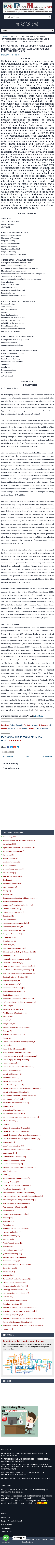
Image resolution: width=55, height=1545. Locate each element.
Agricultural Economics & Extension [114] (19, 848)
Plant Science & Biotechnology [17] (16, 1228)
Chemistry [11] (8, 916)
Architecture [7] (9, 873)
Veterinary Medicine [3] (12, 1304)
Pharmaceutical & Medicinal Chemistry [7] (19, 1193)
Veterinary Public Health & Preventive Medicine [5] (23, 1318)
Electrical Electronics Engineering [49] (18, 970)
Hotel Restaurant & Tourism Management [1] (20, 1056)
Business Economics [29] (13, 901)
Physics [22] (8, 1218)
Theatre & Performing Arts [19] (15, 1286)
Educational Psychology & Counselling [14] (19, 952)
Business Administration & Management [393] (21, 898)
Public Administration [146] (13, 1243)
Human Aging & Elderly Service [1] (16, 1060)
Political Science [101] (11, 1236)
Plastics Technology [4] (12, 1232)
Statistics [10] (8, 1275)
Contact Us (5, 1517)
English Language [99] (11, 981)
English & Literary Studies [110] (15, 977)
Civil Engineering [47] (11, 920)
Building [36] (8, 894)
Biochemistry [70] (10, 880)
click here (38, 716)
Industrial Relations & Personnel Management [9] (22, 1088)
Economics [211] (9, 955)
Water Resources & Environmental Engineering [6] (23, 1325)
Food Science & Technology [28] (15, 1013)
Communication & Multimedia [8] (16, 923)
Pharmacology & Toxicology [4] (15, 1207)
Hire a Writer (6, 1524)
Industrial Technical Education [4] (16, 1092)
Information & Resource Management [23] (19, 1095)
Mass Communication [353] (13, 1146)
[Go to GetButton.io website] (6, 1542)
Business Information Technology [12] (18, 905)
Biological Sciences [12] (12, 884)
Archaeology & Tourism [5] (13, 869)
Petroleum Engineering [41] (14, 1189)
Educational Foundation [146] (14, 948)
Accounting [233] (9, 837)
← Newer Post (7, 757)
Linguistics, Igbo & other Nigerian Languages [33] (22, 1135)
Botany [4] (7, 891)
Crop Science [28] (10, 941)
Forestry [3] (8, 1017)
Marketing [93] (9, 1142)
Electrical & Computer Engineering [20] (19, 966)
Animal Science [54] (10, 858)
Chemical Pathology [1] (12, 909)
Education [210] (9, 945)
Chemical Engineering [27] (13, 912)
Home (4, 37)
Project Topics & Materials (12, 1521)
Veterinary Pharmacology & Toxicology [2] (20, 1311)
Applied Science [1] (10, 866)
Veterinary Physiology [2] (13, 1315)
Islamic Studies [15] (10, 1121)
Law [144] (6, 1124)
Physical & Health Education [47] (15, 1214)
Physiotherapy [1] (10, 1225)
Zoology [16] (8, 1329)
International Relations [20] (14, 1114)
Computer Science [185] (12, 934)
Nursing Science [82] (11, 1182)
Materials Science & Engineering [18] (17, 1149)
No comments (16, 54)
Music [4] (6, 1175)
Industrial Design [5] (11, 1078)
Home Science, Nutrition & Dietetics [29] (19, 1052)
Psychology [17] (9, 1239)
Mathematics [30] (10, 1153)
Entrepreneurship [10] (12, 984)
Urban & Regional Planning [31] (15, 1300)
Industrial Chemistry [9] (12, 1074)
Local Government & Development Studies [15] (21, 1139)
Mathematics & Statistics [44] (14, 1157)
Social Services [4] (10, 1268)
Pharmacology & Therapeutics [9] (16, 1203)
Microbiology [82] (10, 1171)
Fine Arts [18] (8, 1006)
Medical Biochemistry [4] (13, 1164)
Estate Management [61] (12, 995)
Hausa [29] (7, 1038)
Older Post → (48, 757)
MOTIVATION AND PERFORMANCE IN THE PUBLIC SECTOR (25, 1478)
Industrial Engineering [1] (13, 1081)
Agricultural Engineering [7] (14, 851)
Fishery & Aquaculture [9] (13, 1009)
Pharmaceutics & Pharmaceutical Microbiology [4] (23, 1196)
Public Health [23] (10, 1246)
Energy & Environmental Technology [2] (19, 973)
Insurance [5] (8, 1106)
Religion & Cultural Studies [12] (15, 1257)
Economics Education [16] (13, 963)
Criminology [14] (9, 937)
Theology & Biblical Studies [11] (15, 1290)
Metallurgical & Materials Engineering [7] (19, 1167)
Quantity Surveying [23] (12, 1254)
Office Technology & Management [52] (18, 1185)
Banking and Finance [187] (13, 876)
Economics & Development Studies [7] (18, 959)
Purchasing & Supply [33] (13, 1250)
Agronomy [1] (8, 855)
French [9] (7, 1020)
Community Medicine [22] (13, 927)
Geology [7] (7, 1031)
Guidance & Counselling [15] (14, 1034)
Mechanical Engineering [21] (14, 1160)
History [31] (7, 1045)
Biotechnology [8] (10, 887)
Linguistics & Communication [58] (16, 1131)
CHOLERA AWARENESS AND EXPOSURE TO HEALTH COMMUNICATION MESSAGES (22, 1474)
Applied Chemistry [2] (11, 862)
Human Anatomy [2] (10, 1063)
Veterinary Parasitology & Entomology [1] (19, 1308)
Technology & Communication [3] (16, 1282)
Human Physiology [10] (12, 1070)
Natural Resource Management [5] (16, 1178)
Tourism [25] (8, 1297)
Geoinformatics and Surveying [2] (16, 1027)
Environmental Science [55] (14, 991)
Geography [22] (9, 1024)
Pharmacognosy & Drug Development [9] (19, 1200)
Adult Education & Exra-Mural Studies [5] (19, 840)
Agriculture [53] (9, 844)
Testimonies (6, 1528)
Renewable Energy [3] (11, 1261)
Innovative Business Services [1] (16, 1103)
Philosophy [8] (8, 1211)
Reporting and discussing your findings (23, 1341)
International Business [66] (13, 1110)
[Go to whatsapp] (6, 1538)
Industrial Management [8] (13, 1085)
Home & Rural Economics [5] (14, 1049)
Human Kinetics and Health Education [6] (19, 1067)
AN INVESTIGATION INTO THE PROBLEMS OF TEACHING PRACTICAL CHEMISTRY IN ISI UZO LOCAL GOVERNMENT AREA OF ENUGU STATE (27, 1467)
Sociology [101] (9, 1272)
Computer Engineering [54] (14, 930)
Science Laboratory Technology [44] (17, 1264)
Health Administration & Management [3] (19, 1042)
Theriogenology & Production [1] (16, 1293)
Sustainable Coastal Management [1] (17, 1279)
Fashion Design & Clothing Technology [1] (19, 1002)
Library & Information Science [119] (17, 1128)
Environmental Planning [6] (14, 988)
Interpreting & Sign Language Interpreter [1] (21, 1117)
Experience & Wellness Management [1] (18, 998)
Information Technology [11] (14, 1099)
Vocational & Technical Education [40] (17, 1322)
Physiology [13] (9, 1221)
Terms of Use (6, 1532)
